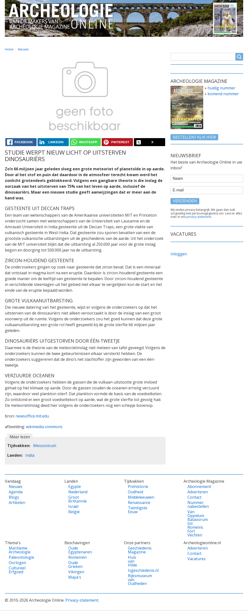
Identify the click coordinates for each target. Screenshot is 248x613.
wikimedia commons (44, 426)
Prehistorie (135, 486)
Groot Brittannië (75, 499)
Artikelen (16, 502)
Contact (180, 41)
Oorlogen (16, 562)
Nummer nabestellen (194, 504)
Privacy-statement (81, 600)
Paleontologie (16, 557)
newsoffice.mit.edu (32, 416)
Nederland (75, 491)
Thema (92, 41)
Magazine (152, 41)
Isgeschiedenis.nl (135, 570)
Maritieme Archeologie (16, 550)
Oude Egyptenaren (75, 550)
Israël (73, 506)
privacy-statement (198, 217)
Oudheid (135, 491)
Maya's (74, 577)
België (74, 511)
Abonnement (194, 486)
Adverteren (194, 491)
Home (15, 41)
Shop (203, 41)
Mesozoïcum (44, 445)
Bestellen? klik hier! (194, 137)
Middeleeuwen (135, 497)
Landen (67, 41)
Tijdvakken (121, 41)
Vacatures (229, 41)
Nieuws (23, 49)
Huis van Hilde (132, 561)
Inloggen (178, 254)
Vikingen (75, 571)
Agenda (16, 491)
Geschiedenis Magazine (135, 550)
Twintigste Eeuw (135, 509)
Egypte (74, 486)
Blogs (14, 497)
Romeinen (75, 557)
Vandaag (41, 41)
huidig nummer (221, 88)
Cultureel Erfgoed (16, 570)
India (29, 455)
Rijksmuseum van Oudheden (135, 579)
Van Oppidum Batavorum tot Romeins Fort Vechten (194, 523)
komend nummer (223, 93)
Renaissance (135, 502)
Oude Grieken (75, 564)
